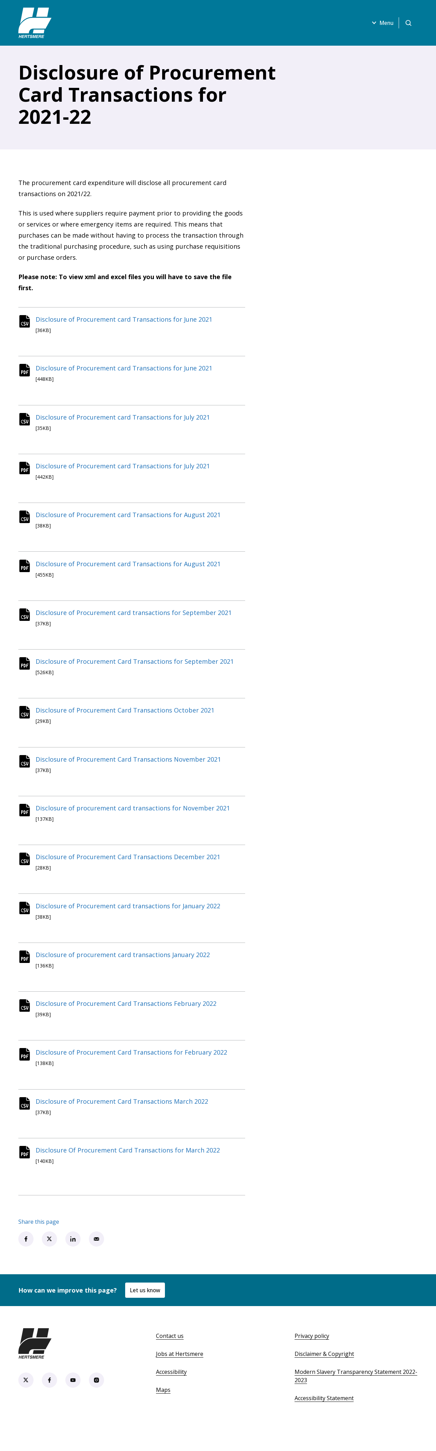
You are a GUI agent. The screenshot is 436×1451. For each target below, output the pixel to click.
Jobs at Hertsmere (179, 1377)
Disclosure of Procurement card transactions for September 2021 (136, 621)
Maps (163, 1413)
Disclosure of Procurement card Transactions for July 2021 (125, 420)
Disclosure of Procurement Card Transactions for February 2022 (133, 1072)
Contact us (170, 1359)
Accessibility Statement (324, 1421)
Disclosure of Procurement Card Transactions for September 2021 (137, 671)
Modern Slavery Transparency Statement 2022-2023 (356, 1399)
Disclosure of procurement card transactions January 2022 (125, 972)
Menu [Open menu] (380, 23)
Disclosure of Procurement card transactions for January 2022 (130, 922)
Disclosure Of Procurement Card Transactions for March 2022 (130, 1172)
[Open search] (408, 23)
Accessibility (171, 1395)
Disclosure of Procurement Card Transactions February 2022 (128, 1022)
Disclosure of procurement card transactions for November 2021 (135, 821)
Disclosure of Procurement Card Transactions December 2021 (130, 871)
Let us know (146, 1313)
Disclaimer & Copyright (324, 1377)
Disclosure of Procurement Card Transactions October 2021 (127, 721)
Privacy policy (312, 1359)
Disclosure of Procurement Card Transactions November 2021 (130, 771)
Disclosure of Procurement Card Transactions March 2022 (124, 1122)
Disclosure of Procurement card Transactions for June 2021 (126, 320)
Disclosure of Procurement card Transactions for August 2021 (130, 520)
